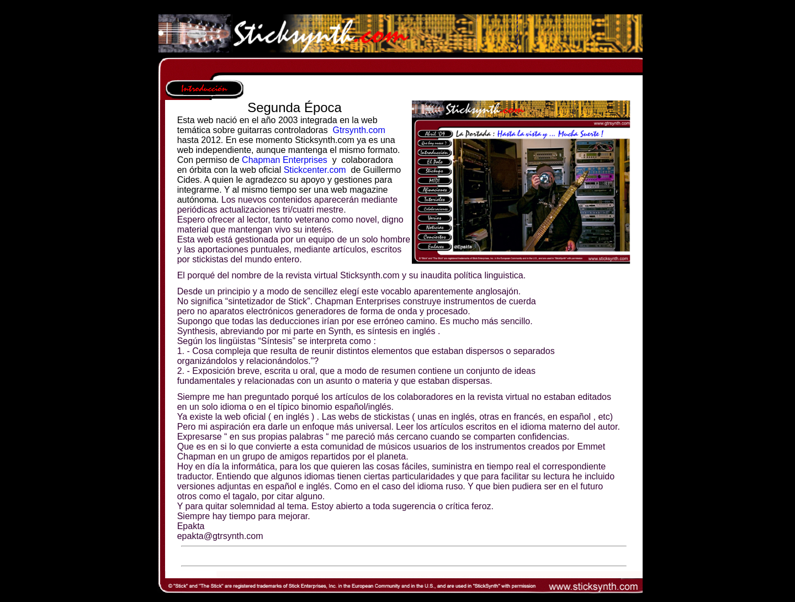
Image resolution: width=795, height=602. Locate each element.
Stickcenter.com (315, 170)
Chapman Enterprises (284, 160)
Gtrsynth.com (359, 130)
